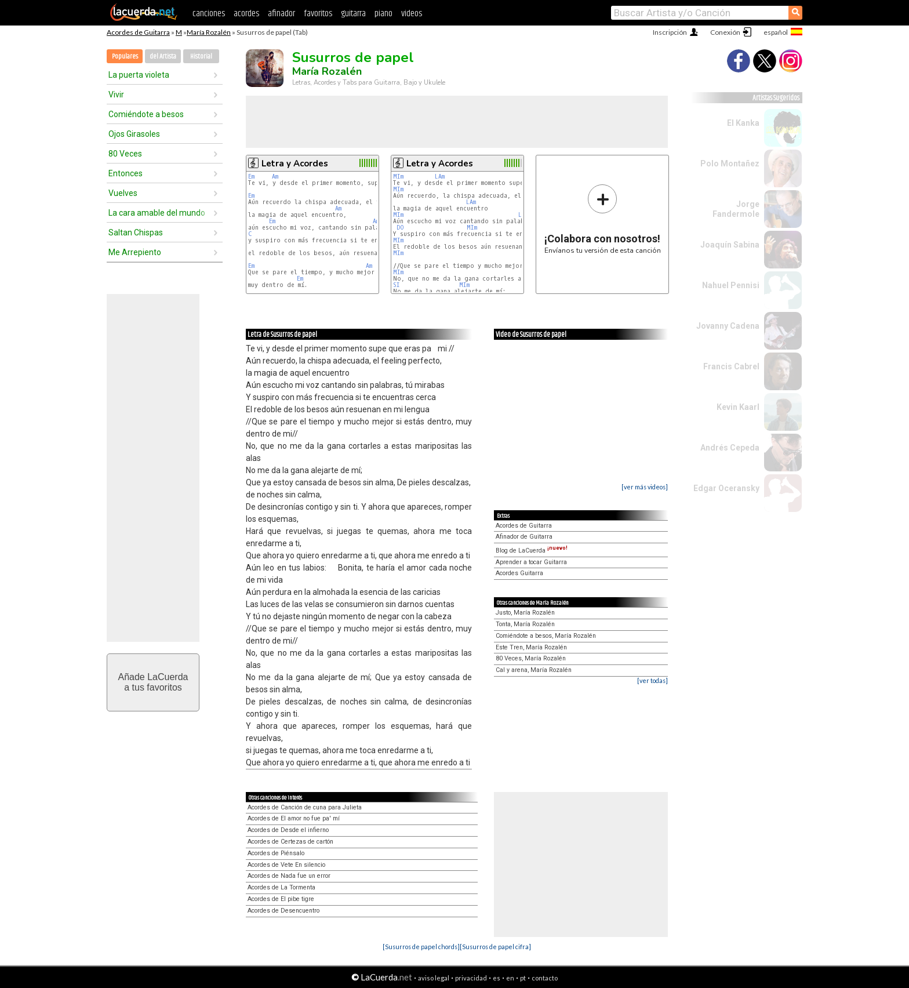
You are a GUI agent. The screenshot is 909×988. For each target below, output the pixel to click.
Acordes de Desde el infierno (288, 830)
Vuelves (122, 193)
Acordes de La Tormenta (281, 887)
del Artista (163, 56)
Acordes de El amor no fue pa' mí (294, 818)
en (510, 978)
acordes (246, 13)
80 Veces (125, 153)
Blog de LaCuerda (532, 550)
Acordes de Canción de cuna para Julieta (305, 807)
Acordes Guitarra (519, 573)
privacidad (471, 978)
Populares (125, 56)
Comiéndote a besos (146, 114)
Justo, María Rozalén (525, 612)
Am (275, 176)
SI (396, 285)
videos (411, 13)
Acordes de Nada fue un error (289, 876)
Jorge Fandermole (735, 209)
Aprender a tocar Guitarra (531, 562)
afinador (281, 13)
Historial (201, 56)
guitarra (353, 13)
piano (383, 13)
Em (251, 176)
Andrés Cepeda (729, 447)
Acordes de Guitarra (138, 32)
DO (400, 227)
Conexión (725, 32)
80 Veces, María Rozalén (531, 658)
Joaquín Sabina (729, 244)
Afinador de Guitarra (524, 536)
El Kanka (743, 123)
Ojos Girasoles (134, 134)
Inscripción (670, 32)
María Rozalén (209, 32)
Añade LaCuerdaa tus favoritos (153, 682)
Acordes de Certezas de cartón (290, 841)
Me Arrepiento (134, 252)
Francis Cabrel (731, 366)
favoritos (318, 13)
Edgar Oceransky (726, 488)
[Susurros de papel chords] (421, 946)
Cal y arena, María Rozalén (534, 670)
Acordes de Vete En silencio (286, 865)
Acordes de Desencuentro (283, 910)
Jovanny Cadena (727, 325)
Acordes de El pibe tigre (281, 899)
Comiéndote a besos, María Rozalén (546, 636)
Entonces (125, 173)
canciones (208, 13)
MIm (398, 176)
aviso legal (433, 978)
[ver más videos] (644, 487)
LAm (440, 176)
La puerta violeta (138, 74)
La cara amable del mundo (156, 212)
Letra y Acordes (294, 163)
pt (523, 978)
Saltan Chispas (135, 232)
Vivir (116, 94)
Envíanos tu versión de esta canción (602, 219)
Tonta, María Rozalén (525, 624)
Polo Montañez (729, 163)
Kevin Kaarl (738, 407)
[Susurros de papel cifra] (495, 946)
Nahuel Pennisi (730, 285)
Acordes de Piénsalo (276, 853)
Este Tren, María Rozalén (531, 647)
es (496, 978)
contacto (545, 978)
